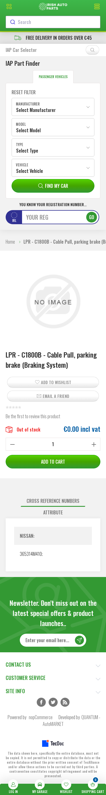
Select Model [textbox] (28, 130)
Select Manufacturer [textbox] (36, 110)
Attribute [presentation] (53, 512)
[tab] (53, 501)
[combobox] (53, 22)
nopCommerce (41, 717)
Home (10, 241)
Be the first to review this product (33, 416)
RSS (65, 702)
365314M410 (31, 553)
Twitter (53, 702)
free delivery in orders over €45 (53, 37)
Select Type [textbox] (27, 150)
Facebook (41, 702)
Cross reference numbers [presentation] (53, 500)
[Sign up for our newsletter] (53, 640)
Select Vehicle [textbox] (29, 171)
